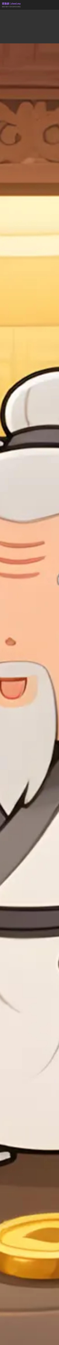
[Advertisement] (29, 26)
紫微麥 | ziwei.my (11, 3)
